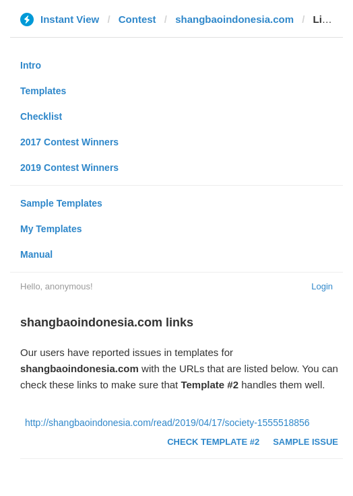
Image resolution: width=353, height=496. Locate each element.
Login (322, 286)
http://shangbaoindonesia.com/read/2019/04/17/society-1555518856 (167, 422)
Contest (137, 19)
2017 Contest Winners (69, 142)
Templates (43, 90)
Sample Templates (61, 203)
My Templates (51, 228)
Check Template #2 (213, 442)
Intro (30, 65)
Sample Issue (305, 442)
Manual (36, 254)
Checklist (41, 116)
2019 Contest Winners (69, 167)
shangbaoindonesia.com (234, 19)
